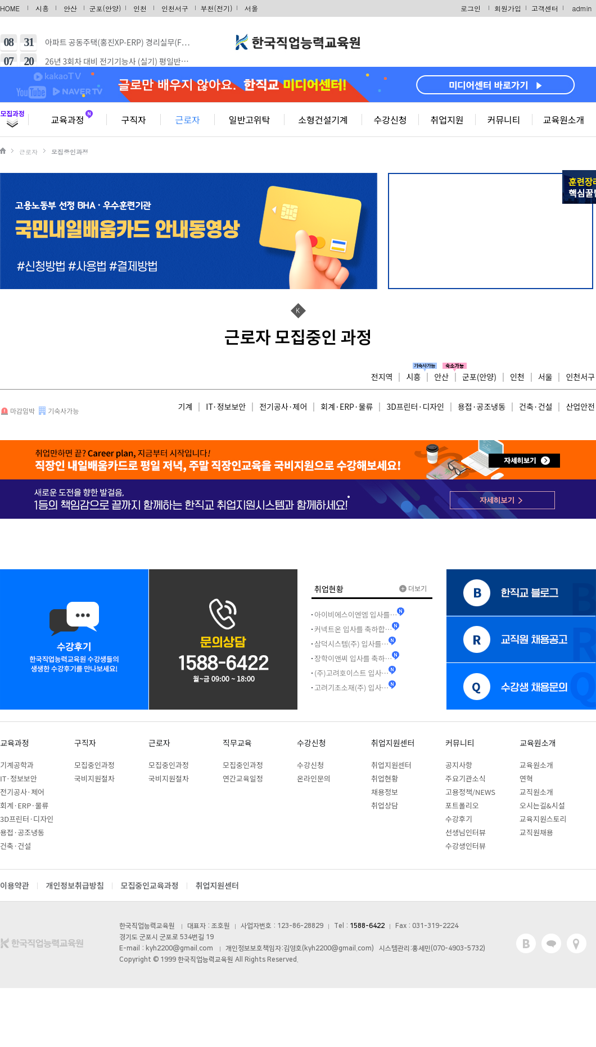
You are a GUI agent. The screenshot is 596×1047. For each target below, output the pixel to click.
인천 (140, 8)
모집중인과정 (94, 765)
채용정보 (384, 792)
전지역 (382, 376)
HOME (10, 8)
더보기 (413, 588)
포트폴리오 (462, 805)
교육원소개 (564, 119)
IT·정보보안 (226, 406)
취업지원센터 (392, 742)
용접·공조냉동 (481, 406)
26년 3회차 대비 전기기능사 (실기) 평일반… (117, 61)
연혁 (526, 778)
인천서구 (174, 8)
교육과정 (67, 119)
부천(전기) (217, 8)
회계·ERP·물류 (346, 406)
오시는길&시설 (542, 805)
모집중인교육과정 (150, 885)
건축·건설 (535, 406)
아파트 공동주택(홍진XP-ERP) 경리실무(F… (117, 42)
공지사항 (458, 765)
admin (582, 8)
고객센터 (544, 8)
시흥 (42, 8)
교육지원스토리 (543, 818)
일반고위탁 (249, 119)
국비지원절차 (94, 778)
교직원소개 (536, 792)
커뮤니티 (504, 119)
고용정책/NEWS (470, 792)
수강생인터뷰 (465, 845)
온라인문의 (314, 778)
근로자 (187, 119)
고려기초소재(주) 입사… (351, 687)
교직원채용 (536, 832)
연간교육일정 (243, 778)
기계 (185, 406)
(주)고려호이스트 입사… (351, 672)
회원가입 (507, 8)
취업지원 (447, 119)
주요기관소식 (465, 778)
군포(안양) (105, 8)
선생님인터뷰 (465, 832)
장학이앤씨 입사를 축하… (353, 658)
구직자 (133, 119)
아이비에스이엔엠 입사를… (355, 614)
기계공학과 (17, 765)
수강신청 (390, 119)
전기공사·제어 (283, 406)
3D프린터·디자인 (415, 406)
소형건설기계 (322, 119)
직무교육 (237, 742)
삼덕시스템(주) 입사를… (351, 643)
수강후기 (458, 818)
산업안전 (580, 406)
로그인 (470, 8)
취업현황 (384, 778)
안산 (70, 8)
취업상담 (384, 805)
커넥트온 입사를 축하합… (353, 629)
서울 (251, 8)
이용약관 (14, 885)
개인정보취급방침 (75, 885)
